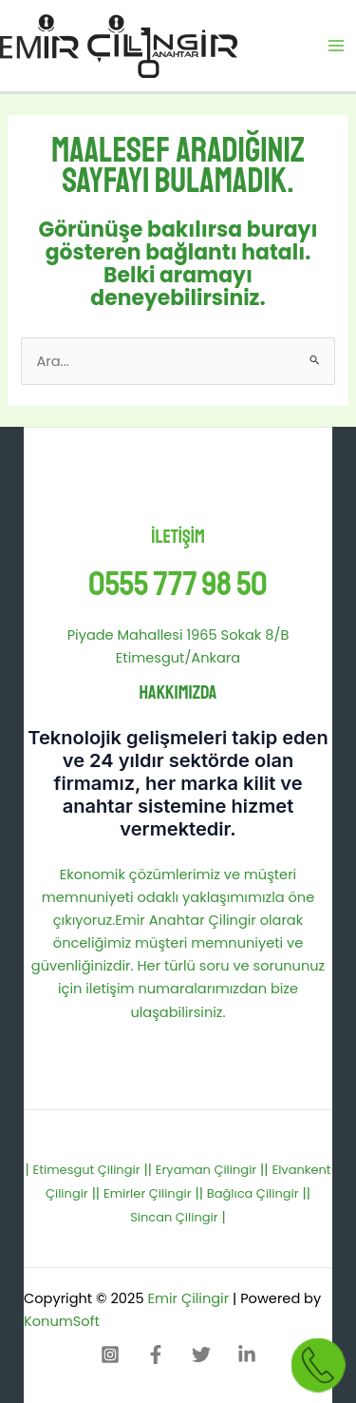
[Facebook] (155, 1354)
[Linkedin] (246, 1354)
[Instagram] (110, 1354)
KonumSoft (62, 1321)
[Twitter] (201, 1354)
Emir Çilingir (188, 1298)
